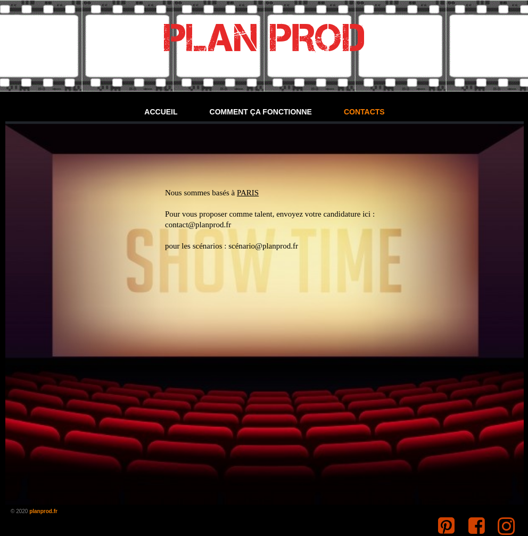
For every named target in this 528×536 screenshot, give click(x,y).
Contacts (364, 112)
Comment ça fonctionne (261, 112)
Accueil (160, 112)
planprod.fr (43, 511)
